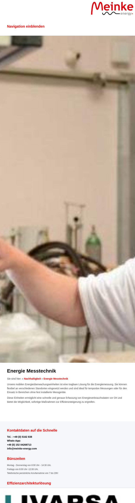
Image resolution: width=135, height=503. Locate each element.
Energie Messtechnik (56, 378)
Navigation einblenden (25, 26)
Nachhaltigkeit (32, 378)
